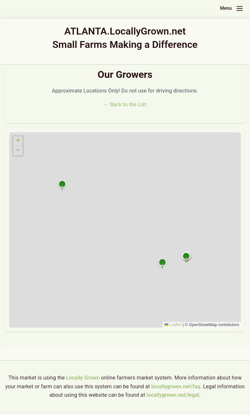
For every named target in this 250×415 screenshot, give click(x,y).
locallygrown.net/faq (175, 386)
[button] (62, 185)
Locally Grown (83, 378)
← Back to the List (125, 104)
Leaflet (173, 324)
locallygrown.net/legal (172, 395)
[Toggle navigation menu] (239, 8)
